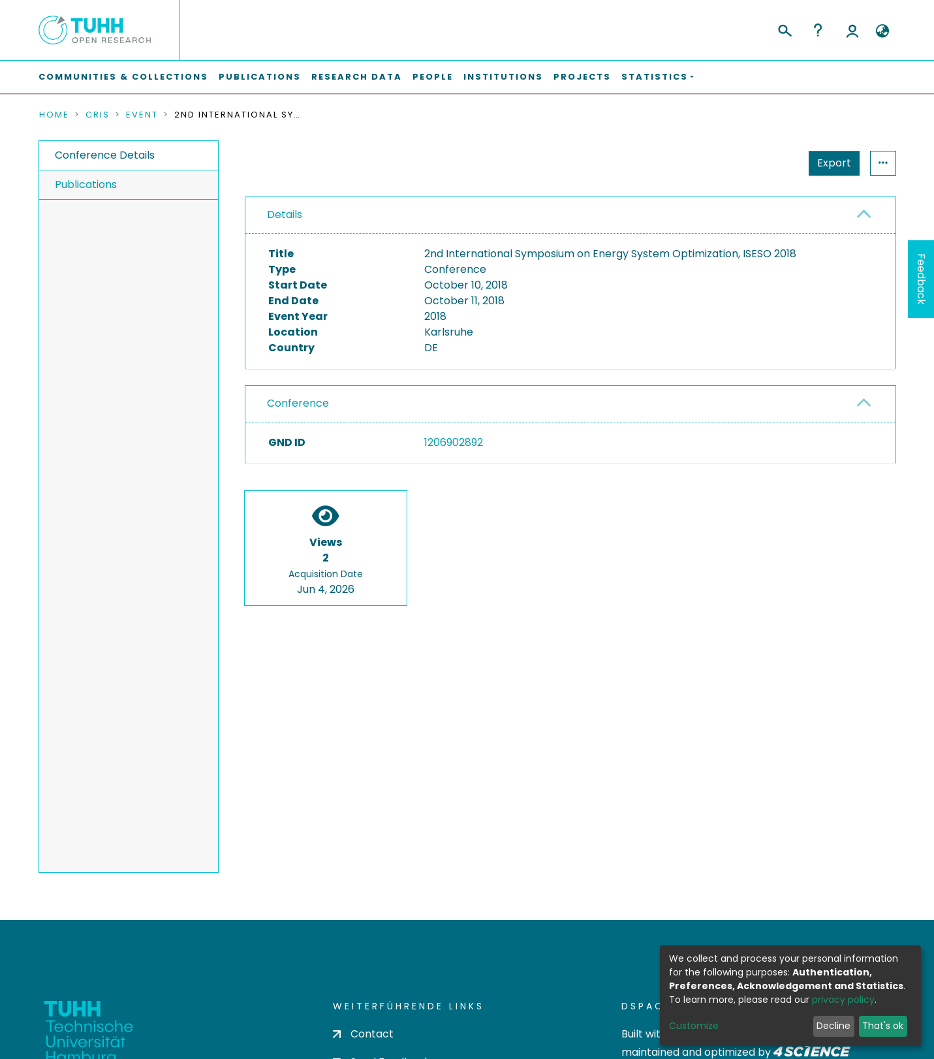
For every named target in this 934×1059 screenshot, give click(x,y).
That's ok (882, 1025)
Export (770, 162)
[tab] (570, 215)
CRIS (98, 115)
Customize (694, 1025)
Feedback (921, 279)
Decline (833, 1025)
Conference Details (105, 155)
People (433, 77)
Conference (298, 403)
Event (142, 115)
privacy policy (843, 999)
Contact (363, 1033)
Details (284, 214)
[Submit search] (784, 29)
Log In (852, 30)
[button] (883, 31)
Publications (260, 77)
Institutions (503, 77)
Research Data (356, 77)
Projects (582, 77)
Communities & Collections (123, 77)
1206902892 (453, 442)
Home (54, 115)
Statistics (830, 162)
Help (818, 30)
